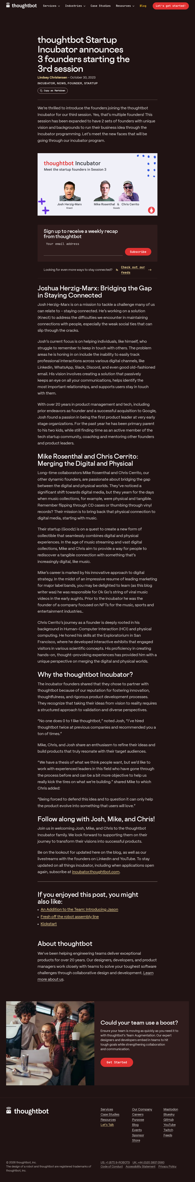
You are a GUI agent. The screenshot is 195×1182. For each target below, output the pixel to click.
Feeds (168, 1135)
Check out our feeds (130, 269)
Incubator (46, 83)
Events (137, 1130)
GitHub (169, 1119)
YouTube (170, 1124)
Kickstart (49, 924)
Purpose (138, 1119)
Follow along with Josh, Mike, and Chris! (96, 819)
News (61, 83)
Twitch (168, 1130)
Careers (137, 1114)
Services (51, 6)
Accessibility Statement (140, 1166)
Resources (125, 6)
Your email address (62, 244)
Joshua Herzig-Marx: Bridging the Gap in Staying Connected (95, 291)
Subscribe (138, 252)
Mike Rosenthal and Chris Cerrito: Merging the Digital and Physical (88, 459)
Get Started (117, 1062)
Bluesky (169, 1114)
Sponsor (138, 1135)
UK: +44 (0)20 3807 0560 (148, 1162)
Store (136, 1140)
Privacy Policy (167, 1166)
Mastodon (171, 1109)
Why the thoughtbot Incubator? (85, 674)
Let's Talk (107, 1124)
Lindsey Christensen (52, 77)
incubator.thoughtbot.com (96, 872)
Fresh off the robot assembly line (70, 917)
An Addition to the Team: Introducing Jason (79, 910)
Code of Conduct (112, 1166)
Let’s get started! (171, 6)
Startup (91, 83)
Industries (75, 6)
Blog (143, 6)
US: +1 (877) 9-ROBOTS (115, 1162)
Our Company (142, 1109)
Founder (75, 83)
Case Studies (101, 6)
